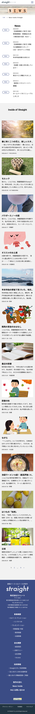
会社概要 (17, 643)
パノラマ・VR (18, 622)
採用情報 (17, 664)
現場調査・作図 (18, 629)
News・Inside (17, 686)
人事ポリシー (18, 650)
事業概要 (17, 614)
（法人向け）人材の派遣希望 (18, 672)
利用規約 (20, 706)
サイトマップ (29, 706)
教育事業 (18, 632)
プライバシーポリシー (7, 706)
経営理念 (18, 647)
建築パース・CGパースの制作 (17, 584)
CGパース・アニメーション (18, 618)
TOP (4, 17)
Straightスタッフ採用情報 (18, 668)
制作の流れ (17, 682)
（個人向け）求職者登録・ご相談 (18, 675)
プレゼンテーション (18, 625)
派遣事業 (18, 636)
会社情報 (18, 654)
